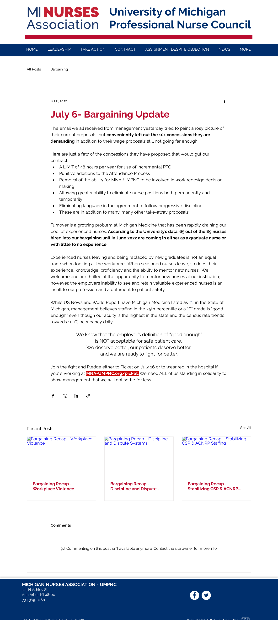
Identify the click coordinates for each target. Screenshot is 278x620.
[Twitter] (206, 595)
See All (245, 428)
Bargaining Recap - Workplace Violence (53, 486)
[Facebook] (194, 595)
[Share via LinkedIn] (76, 396)
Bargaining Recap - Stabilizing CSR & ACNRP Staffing (213, 486)
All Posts (34, 69)
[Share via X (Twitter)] (64, 396)
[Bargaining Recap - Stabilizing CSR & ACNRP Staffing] (216, 456)
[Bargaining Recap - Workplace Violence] (61, 456)
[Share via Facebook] (53, 396)
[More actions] (224, 101)
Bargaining (59, 69)
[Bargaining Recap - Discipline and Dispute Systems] (139, 456)
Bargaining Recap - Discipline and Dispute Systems (133, 486)
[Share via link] (88, 396)
